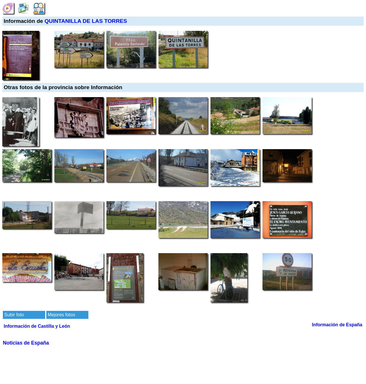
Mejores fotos (61, 314)
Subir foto (14, 314)
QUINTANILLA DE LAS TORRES (86, 21)
